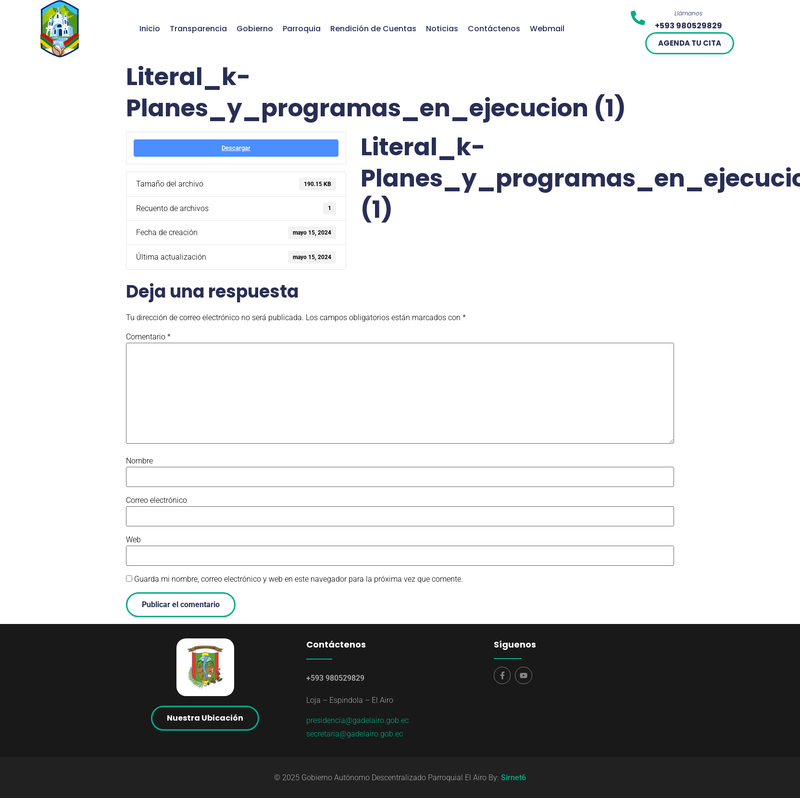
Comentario (148, 337)
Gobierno (255, 28)
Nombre (139, 461)
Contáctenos (494, 28)
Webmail (547, 28)
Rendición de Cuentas (373, 28)
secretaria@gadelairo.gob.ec (354, 733)
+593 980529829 (335, 678)
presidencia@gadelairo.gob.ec (357, 720)
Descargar (236, 147)
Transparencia (198, 28)
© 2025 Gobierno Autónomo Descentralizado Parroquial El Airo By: (386, 777)
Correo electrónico (156, 500)
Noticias (442, 28)
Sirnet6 (513, 777)
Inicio (149, 28)
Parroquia (302, 28)
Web (133, 540)
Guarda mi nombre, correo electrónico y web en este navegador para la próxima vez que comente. (298, 579)
